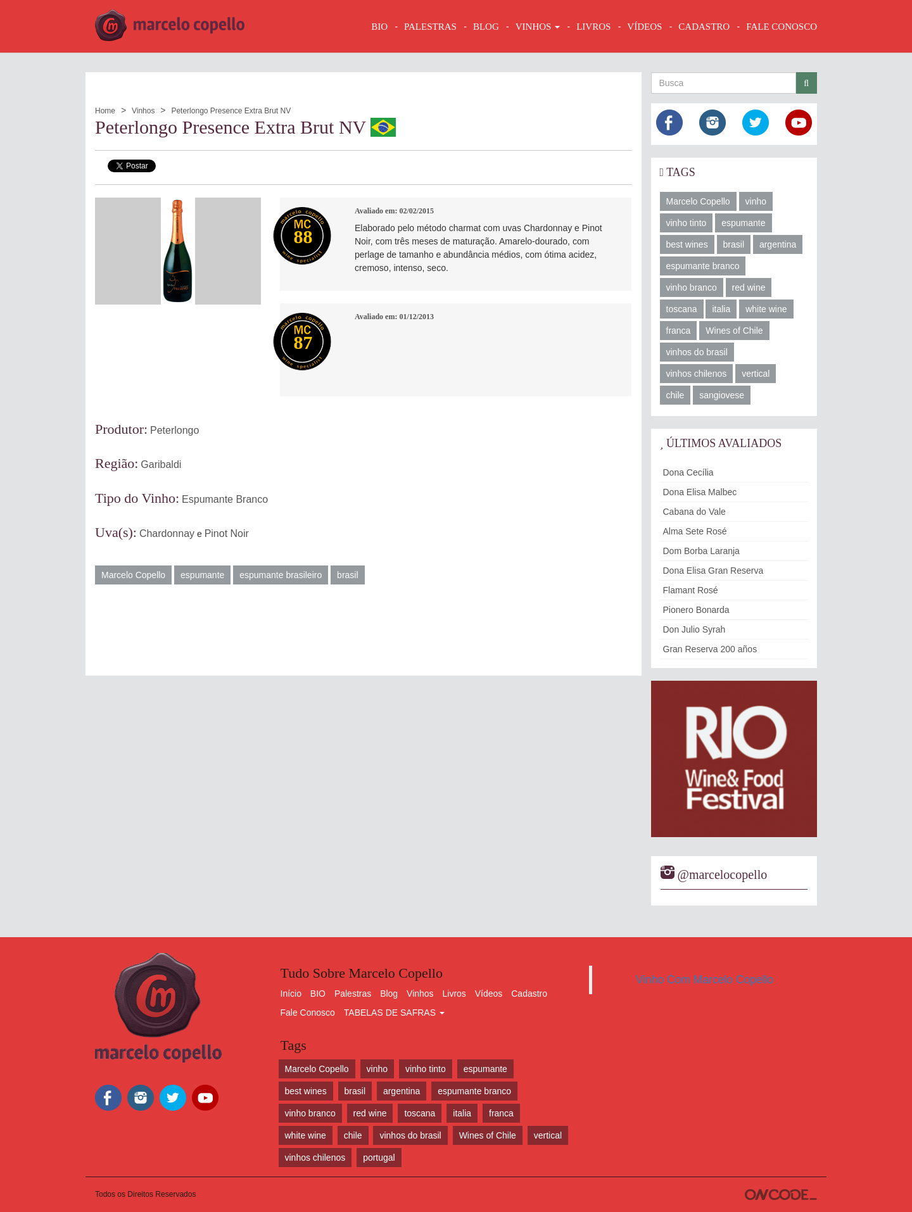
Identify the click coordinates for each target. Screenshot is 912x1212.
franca (678, 330)
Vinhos (143, 110)
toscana (681, 309)
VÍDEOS (644, 27)
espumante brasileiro (280, 575)
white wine (766, 309)
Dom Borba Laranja (701, 551)
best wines (687, 244)
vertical (756, 374)
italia (721, 309)
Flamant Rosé (690, 590)
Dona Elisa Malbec (700, 492)
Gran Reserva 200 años (710, 649)
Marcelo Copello (133, 575)
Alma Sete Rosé (695, 531)
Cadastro (529, 993)
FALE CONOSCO (781, 27)
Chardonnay (166, 533)
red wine (749, 287)
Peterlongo (174, 430)
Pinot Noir (227, 533)
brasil (347, 575)
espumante (202, 575)
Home (105, 110)
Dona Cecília (688, 472)
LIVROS (593, 27)
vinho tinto (686, 223)
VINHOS (538, 27)
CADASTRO (704, 27)
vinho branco (691, 287)
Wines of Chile (734, 330)
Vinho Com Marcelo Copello (705, 979)
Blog (389, 993)
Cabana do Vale (694, 512)
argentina (777, 244)
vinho (755, 201)
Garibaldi (161, 464)
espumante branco (703, 266)
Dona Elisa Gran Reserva (713, 570)
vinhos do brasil (697, 352)
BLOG (486, 27)
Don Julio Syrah (694, 629)
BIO (379, 27)
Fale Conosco (308, 1012)
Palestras (430, 27)
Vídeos (489, 993)
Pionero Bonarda (696, 610)
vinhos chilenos (696, 374)
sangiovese (721, 395)
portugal (379, 1157)
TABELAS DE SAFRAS (394, 1012)
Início (291, 993)
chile (675, 395)
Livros (454, 993)
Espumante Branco (225, 499)
